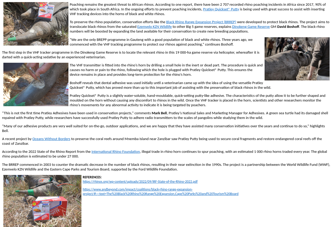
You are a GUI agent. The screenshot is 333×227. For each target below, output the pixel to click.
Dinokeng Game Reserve (251, 26)
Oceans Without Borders (51, 138)
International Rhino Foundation (116, 151)
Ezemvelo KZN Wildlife (154, 26)
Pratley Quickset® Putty (221, 9)
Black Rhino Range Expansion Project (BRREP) (201, 22)
